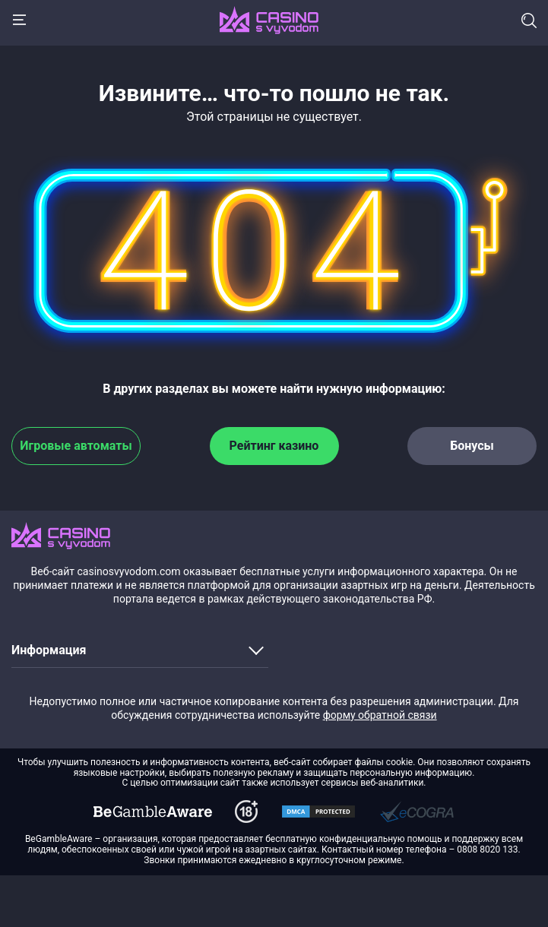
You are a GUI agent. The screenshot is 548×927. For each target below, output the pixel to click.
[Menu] (19, 20)
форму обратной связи (380, 715)
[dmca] (152, 811)
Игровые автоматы (75, 445)
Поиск (529, 20)
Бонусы (472, 445)
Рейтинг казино (274, 445)
